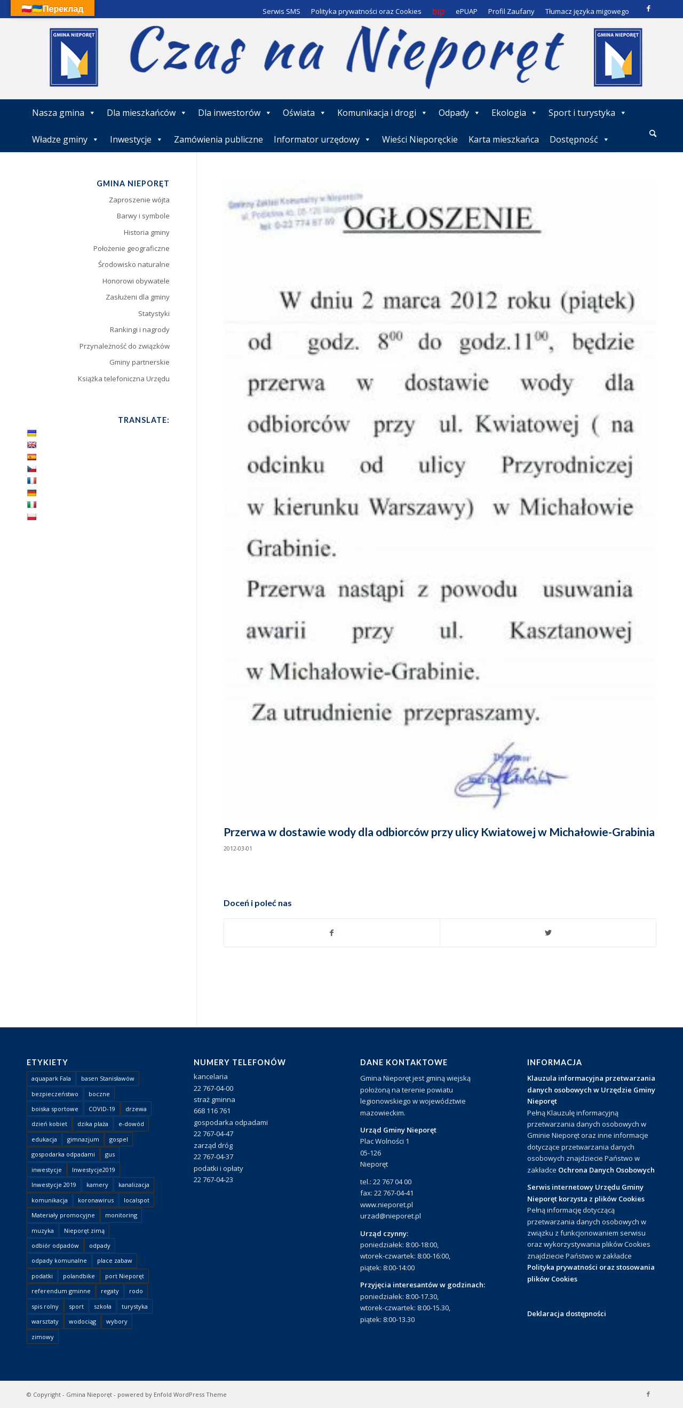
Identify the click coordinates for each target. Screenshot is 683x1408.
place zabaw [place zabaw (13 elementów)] (114, 1260)
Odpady (460, 113)
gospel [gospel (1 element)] (118, 1139)
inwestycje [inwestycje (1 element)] (46, 1170)
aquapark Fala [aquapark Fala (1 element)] (51, 1078)
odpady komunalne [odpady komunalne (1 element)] (59, 1260)
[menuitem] (652, 134)
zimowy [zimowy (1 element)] (42, 1337)
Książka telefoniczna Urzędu (124, 378)
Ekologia (514, 113)
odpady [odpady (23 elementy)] (99, 1245)
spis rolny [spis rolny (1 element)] (45, 1306)
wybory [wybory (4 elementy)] (117, 1321)
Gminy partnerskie (139, 362)
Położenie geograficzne (131, 248)
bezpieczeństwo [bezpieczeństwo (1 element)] (54, 1094)
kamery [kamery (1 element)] (97, 1185)
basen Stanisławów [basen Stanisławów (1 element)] (107, 1078)
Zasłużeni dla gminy (138, 297)
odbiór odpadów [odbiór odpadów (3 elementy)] (55, 1245)
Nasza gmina (64, 113)
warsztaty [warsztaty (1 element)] (45, 1321)
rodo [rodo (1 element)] (136, 1291)
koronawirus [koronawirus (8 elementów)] (96, 1200)
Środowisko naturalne (134, 264)
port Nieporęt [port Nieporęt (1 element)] (124, 1276)
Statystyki (154, 313)
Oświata (305, 113)
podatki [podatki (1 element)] (42, 1276)
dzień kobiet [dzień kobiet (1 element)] (49, 1124)
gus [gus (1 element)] (110, 1154)
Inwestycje (136, 139)
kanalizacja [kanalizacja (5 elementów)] (133, 1185)
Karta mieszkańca (503, 139)
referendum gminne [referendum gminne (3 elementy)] (61, 1291)
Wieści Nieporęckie (420, 139)
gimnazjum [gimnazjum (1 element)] (83, 1139)
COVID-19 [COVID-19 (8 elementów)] (102, 1109)
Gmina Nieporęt (89, 1394)
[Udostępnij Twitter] (548, 933)
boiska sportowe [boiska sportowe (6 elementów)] (54, 1109)
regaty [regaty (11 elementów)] (110, 1291)
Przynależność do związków (125, 346)
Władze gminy (65, 139)
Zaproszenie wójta (139, 199)
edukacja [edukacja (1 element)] (44, 1139)
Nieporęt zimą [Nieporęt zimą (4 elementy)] (84, 1230)
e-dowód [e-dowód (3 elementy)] (131, 1124)
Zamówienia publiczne (218, 139)
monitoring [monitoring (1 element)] (121, 1215)
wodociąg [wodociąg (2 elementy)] (82, 1321)
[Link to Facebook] (648, 8)
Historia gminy (147, 232)
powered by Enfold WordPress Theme (172, 1394)
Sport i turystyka (588, 113)
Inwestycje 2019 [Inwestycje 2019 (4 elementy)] (53, 1185)
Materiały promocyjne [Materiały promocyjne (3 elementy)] (63, 1215)
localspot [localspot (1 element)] (136, 1200)
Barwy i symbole (143, 216)
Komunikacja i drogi (382, 113)
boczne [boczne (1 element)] (99, 1094)
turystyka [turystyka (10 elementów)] (135, 1306)
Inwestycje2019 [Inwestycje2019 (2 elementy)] (93, 1170)
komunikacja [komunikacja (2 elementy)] (49, 1200)
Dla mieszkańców (147, 113)
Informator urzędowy (322, 139)
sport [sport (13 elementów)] (76, 1306)
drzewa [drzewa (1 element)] (136, 1109)
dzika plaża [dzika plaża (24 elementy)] (92, 1124)
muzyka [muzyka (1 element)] (42, 1230)
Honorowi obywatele (136, 281)
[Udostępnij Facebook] (332, 933)
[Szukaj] (652, 133)
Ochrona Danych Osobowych (606, 1170)
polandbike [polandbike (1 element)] (79, 1276)
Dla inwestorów (235, 113)
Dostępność (580, 139)
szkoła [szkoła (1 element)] (103, 1306)
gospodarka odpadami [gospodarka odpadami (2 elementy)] (63, 1154)
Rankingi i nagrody (140, 329)
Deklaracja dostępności (566, 1313)
